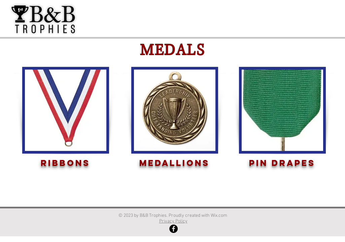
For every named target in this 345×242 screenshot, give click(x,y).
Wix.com (219, 215)
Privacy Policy (173, 221)
